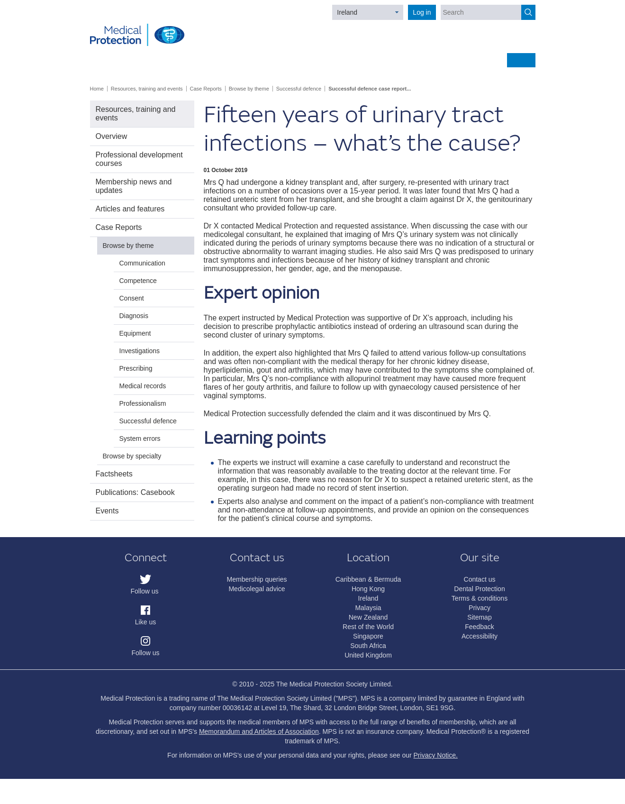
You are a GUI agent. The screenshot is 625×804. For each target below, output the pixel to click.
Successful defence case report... (369, 88)
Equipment (135, 333)
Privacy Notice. (436, 755)
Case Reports (206, 88)
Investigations (139, 351)
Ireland (347, 12)
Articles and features (130, 209)
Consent (131, 298)
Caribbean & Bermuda (368, 579)
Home (97, 88)
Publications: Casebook (135, 492)
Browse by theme (249, 88)
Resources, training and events (147, 88)
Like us (145, 622)
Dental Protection (479, 589)
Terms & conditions (479, 598)
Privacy (479, 608)
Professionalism (142, 403)
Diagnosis (133, 316)
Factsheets (114, 474)
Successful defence (298, 88)
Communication (142, 263)
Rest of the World (368, 626)
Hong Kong (368, 589)
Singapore (368, 636)
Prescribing (136, 368)
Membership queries (257, 579)
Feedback (479, 626)
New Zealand (368, 617)
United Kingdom (368, 655)
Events (107, 511)
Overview (111, 136)
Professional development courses (139, 159)
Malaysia (368, 608)
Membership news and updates (134, 186)
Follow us (144, 591)
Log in (422, 12)
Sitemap (479, 617)
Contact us (480, 579)
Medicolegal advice (256, 589)
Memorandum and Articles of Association (259, 731)
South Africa (368, 645)
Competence (138, 280)
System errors (140, 438)
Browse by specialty (132, 456)
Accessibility (480, 636)
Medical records (142, 386)
